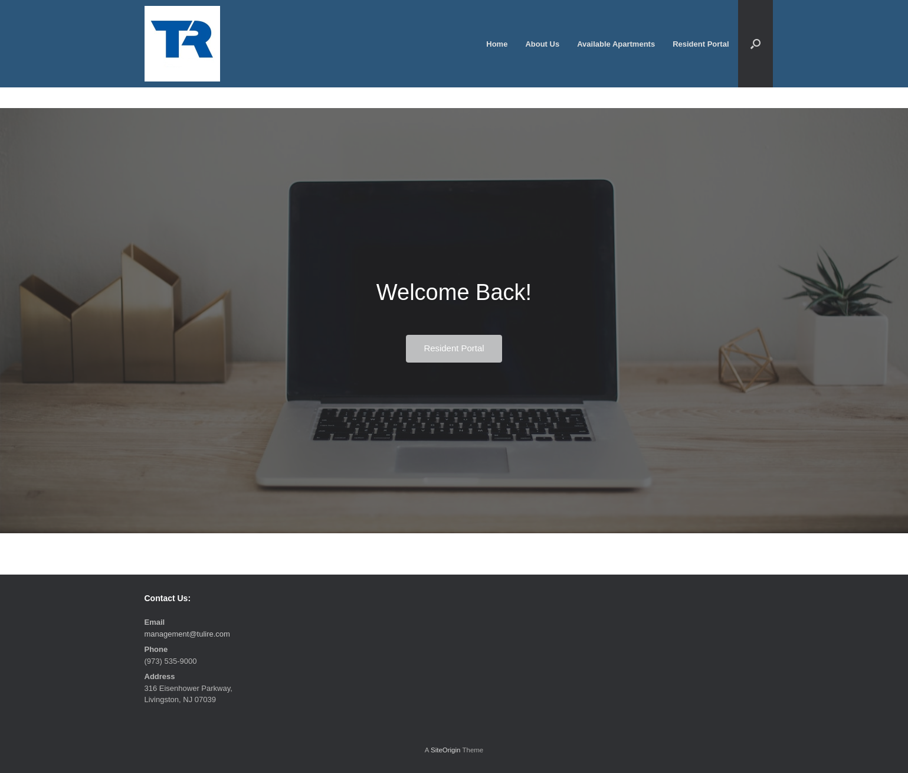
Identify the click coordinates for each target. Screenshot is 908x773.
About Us (542, 44)
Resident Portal (701, 44)
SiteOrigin (446, 750)
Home (496, 44)
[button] (755, 43)
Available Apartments (616, 44)
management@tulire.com (187, 634)
